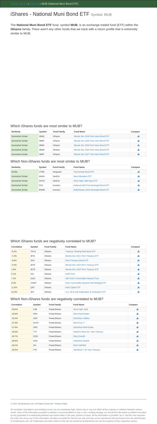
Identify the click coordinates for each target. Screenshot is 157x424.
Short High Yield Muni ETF (86, 181)
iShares (34, 3)
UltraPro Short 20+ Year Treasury (88, 332)
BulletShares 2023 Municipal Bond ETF (91, 190)
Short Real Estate (81, 314)
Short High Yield (80, 309)
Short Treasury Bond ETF (76, 260)
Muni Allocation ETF (83, 176)
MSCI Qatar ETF (72, 287)
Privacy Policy (61, 404)
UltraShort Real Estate (83, 327)
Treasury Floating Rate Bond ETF (80, 251)
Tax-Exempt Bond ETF (84, 172)
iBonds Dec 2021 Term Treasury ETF (82, 256)
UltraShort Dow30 (81, 341)
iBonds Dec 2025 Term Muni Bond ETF (91, 141)
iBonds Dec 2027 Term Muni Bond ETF (91, 154)
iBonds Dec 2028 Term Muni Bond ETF (91, 136)
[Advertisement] (79, 58)
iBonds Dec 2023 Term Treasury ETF (82, 269)
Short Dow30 (79, 336)
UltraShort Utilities (81, 318)
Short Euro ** (79, 323)
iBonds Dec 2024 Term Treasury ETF (82, 265)
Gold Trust (70, 274)
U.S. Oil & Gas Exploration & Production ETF (85, 292)
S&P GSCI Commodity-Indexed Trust (82, 278)
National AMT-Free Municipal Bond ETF (91, 185)
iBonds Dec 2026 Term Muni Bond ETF (91, 145)
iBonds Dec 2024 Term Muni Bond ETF (91, 150)
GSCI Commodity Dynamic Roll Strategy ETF (85, 283)
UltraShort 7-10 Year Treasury (86, 350)
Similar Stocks (19, 3)
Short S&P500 (79, 345)
